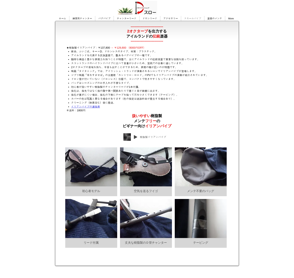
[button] (91, 171)
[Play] (135, 137)
